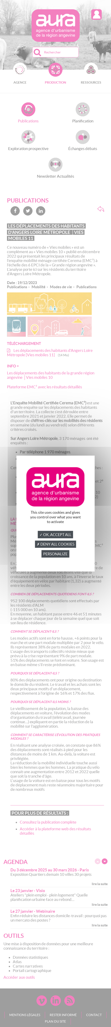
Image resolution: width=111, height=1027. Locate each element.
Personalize (55, 554)
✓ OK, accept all (55, 535)
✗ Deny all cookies (55, 544)
